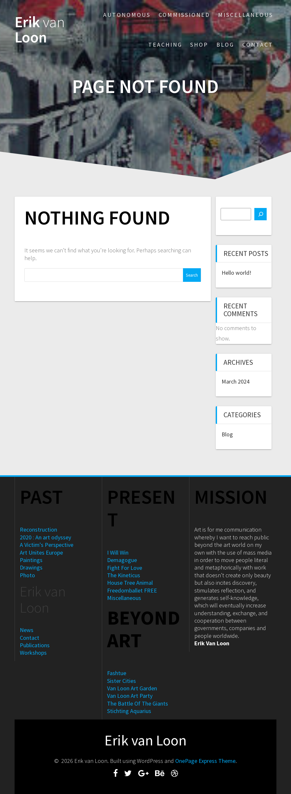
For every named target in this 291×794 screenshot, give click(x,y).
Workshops (33, 652)
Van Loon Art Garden (132, 688)
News (26, 630)
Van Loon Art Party (129, 695)
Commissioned (184, 14)
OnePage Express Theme (205, 761)
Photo (27, 575)
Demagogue (122, 560)
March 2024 (235, 381)
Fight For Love (124, 567)
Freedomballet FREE (132, 590)
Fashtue (116, 673)
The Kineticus (123, 575)
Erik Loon (40, 30)
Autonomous (127, 14)
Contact (257, 44)
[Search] (260, 214)
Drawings (31, 567)
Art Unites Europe (41, 552)
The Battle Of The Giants (137, 703)
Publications (35, 645)
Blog (225, 44)
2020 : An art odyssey (45, 537)
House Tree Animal (130, 582)
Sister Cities (121, 681)
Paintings (31, 560)
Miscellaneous (245, 14)
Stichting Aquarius (129, 711)
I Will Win (117, 552)
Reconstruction (38, 529)
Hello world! (236, 272)
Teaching (165, 44)
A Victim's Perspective (46, 544)
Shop (199, 44)
